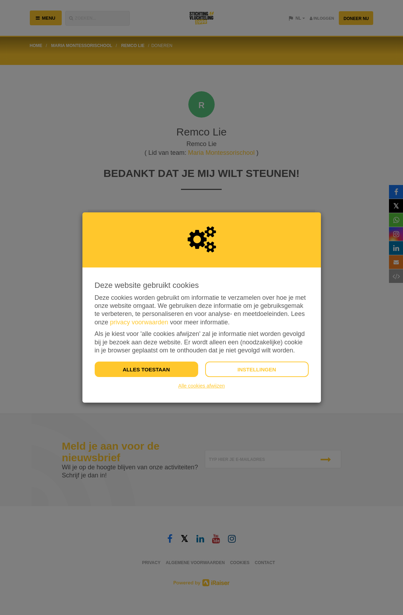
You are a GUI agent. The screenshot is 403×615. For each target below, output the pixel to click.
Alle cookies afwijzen (201, 386)
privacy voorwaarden (139, 322)
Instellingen (256, 369)
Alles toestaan (146, 369)
